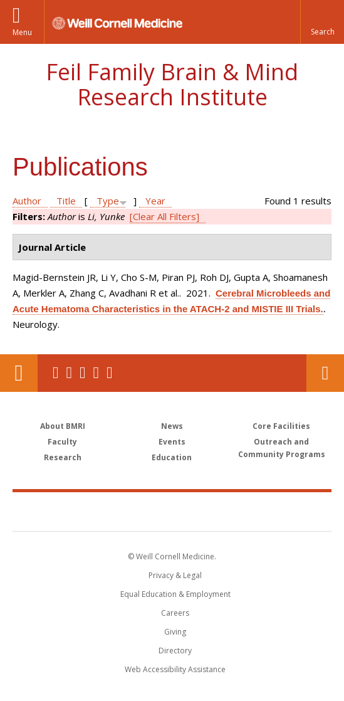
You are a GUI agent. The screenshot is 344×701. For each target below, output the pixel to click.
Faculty (62, 441)
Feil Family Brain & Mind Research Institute (172, 84)
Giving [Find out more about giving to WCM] (175, 631)
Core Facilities (281, 426)
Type (107, 200)
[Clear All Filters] (164, 216)
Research (62, 457)
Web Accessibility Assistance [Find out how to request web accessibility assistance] (175, 669)
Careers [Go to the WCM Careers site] (175, 613)
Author (27, 200)
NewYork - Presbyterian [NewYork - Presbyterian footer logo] (251, 511)
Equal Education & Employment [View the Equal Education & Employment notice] (175, 594)
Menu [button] (22, 32)
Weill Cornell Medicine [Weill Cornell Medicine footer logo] (105, 511)
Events (172, 441)
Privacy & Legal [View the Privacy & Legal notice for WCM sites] (175, 575)
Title (66, 200)
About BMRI (62, 426)
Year (155, 200)
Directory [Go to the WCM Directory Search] (175, 650)
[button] (322, 22)
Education (172, 457)
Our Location (19, 373)
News (172, 426)
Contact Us (325, 373)
